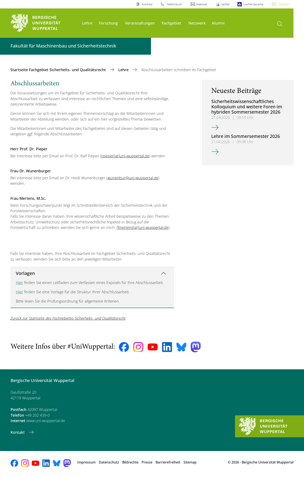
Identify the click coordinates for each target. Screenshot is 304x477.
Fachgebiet (171, 23)
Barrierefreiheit (168, 462)
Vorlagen (25, 273)
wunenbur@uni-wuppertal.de (132, 177)
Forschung (108, 23)
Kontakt (18, 432)
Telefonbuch (174, 4)
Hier (19, 282)
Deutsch (284, 4)
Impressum (86, 462)
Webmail (201, 4)
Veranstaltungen (140, 23)
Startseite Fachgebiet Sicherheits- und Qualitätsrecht (58, 69)
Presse (147, 462)
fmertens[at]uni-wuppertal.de (143, 227)
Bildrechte (130, 462)
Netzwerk (197, 23)
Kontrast (147, 4)
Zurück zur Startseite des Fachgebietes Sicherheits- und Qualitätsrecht (68, 318)
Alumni (218, 23)
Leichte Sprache (253, 4)
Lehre (87, 23)
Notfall (225, 4)
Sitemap (190, 462)
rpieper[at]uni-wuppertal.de (125, 155)
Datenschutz (109, 462)
